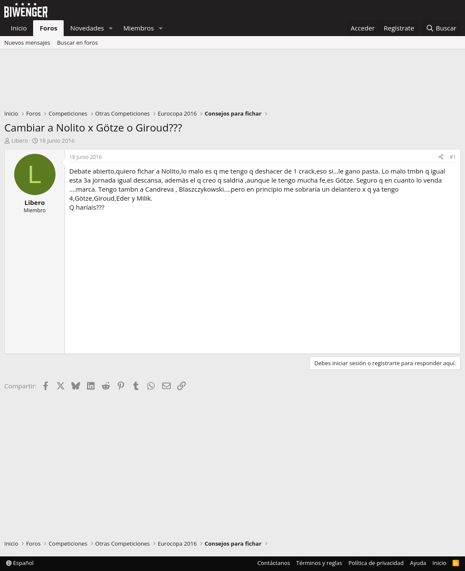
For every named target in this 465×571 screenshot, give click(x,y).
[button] (111, 28)
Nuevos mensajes (27, 42)
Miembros (138, 28)
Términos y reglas (319, 563)
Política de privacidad (375, 563)
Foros (48, 28)
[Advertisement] (232, 81)
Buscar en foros (77, 42)
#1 (453, 157)
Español (20, 563)
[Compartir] (441, 157)
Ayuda (418, 563)
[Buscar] (441, 28)
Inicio (19, 28)
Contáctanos (273, 563)
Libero (19, 140)
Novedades (87, 28)
